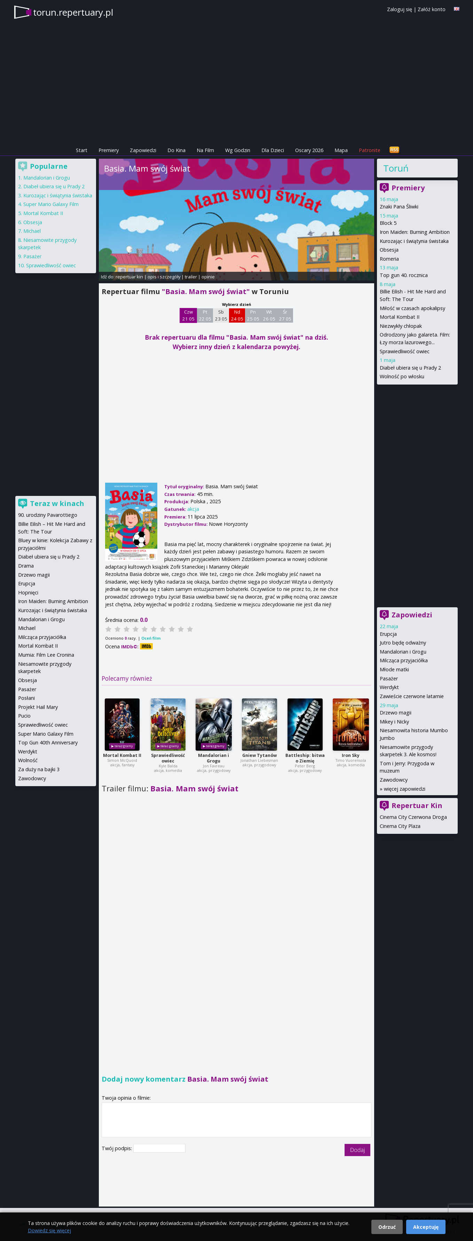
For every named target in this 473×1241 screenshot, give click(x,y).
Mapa (341, 150)
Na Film (205, 150)
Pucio (24, 715)
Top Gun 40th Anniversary (48, 742)
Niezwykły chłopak (401, 326)
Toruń (396, 168)
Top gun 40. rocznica (404, 275)
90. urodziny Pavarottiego (47, 515)
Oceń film (150, 638)
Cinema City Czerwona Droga (413, 817)
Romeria (389, 258)
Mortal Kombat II (122, 755)
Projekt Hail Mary (38, 707)
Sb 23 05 (221, 315)
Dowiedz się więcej (49, 1230)
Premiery (108, 150)
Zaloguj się (399, 9)
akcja (193, 509)
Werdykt (389, 687)
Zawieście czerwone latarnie (412, 696)
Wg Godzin (237, 150)
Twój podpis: (117, 1148)
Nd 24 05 (237, 315)
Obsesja (389, 249)
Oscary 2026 (309, 150)
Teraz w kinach (57, 503)
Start (81, 150)
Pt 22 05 (205, 315)
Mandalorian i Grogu (213, 758)
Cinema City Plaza (400, 826)
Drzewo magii (395, 712)
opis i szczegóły (164, 277)
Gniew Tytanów (259, 755)
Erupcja (388, 634)
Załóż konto (432, 9)
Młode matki (394, 669)
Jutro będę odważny (403, 642)
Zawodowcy (394, 779)
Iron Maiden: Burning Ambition (415, 232)
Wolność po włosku (402, 376)
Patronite (369, 150)
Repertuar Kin (417, 805)
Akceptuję (426, 1227)
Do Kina (176, 150)
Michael (32, 231)
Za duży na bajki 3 (39, 769)
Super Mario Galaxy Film (51, 204)
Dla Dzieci (272, 150)
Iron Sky (351, 755)
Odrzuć (387, 1227)
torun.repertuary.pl (73, 12)
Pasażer (389, 678)
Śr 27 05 (285, 315)
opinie (208, 277)
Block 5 (388, 223)
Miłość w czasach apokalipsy (412, 308)
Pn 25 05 (253, 315)
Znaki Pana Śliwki (399, 206)
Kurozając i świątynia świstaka (414, 241)
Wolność (28, 760)
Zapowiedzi (143, 150)
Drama (26, 565)
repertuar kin (129, 277)
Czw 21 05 (188, 315)
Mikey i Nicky (394, 721)
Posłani (26, 698)
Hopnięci (28, 592)
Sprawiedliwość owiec (168, 758)
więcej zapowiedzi (404, 788)
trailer (191, 277)
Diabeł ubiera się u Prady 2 (410, 367)
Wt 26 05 (269, 315)
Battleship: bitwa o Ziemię (305, 758)
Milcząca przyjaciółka (404, 660)
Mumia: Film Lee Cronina (46, 654)
